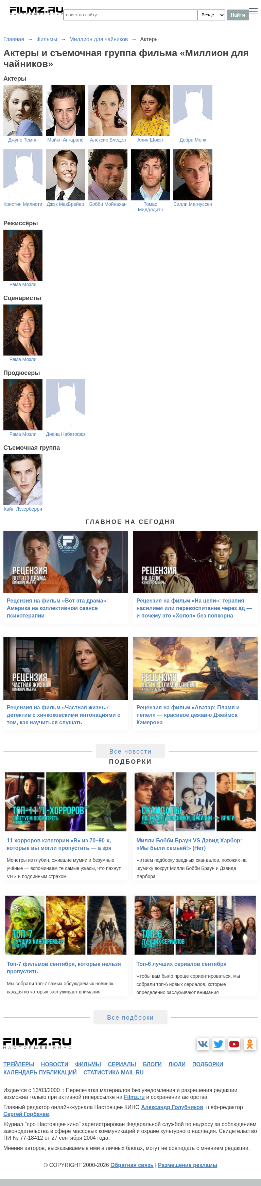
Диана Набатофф (65, 434)
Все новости (130, 751)
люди (177, 1064)
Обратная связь (132, 1165)
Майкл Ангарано (65, 140)
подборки (207, 1064)
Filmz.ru (134, 1097)
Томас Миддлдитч (150, 206)
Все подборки (130, 1017)
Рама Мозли (23, 284)
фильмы (88, 1064)
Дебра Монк (192, 140)
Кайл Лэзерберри (23, 509)
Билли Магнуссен (193, 204)
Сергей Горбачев (26, 1114)
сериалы (122, 1064)
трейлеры (18, 1064)
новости (54, 1064)
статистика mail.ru (114, 1072)
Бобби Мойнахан (107, 204)
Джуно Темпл (22, 140)
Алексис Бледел (108, 140)
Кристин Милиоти (23, 204)
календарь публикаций (40, 1072)
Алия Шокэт (150, 140)
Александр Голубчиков (172, 1107)
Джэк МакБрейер (65, 204)
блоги (152, 1064)
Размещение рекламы (188, 1165)
